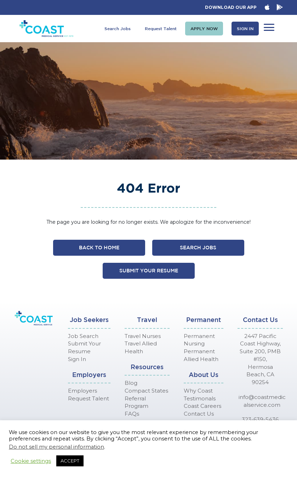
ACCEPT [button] (70, 461)
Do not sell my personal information (56, 447)
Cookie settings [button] (31, 461)
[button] (204, 28)
